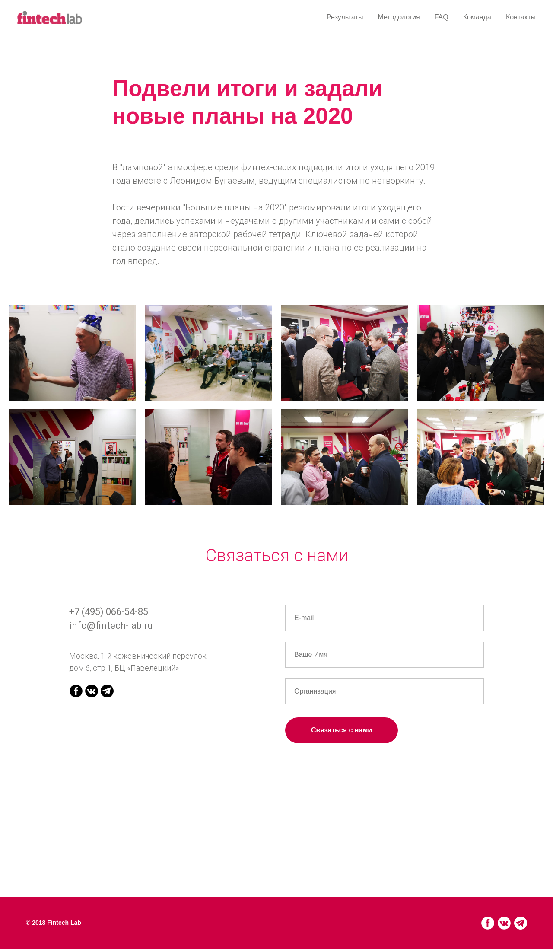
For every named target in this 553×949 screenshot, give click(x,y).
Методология (399, 17)
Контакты (521, 17)
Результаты (345, 17)
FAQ (441, 17)
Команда (477, 17)
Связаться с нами (341, 730)
